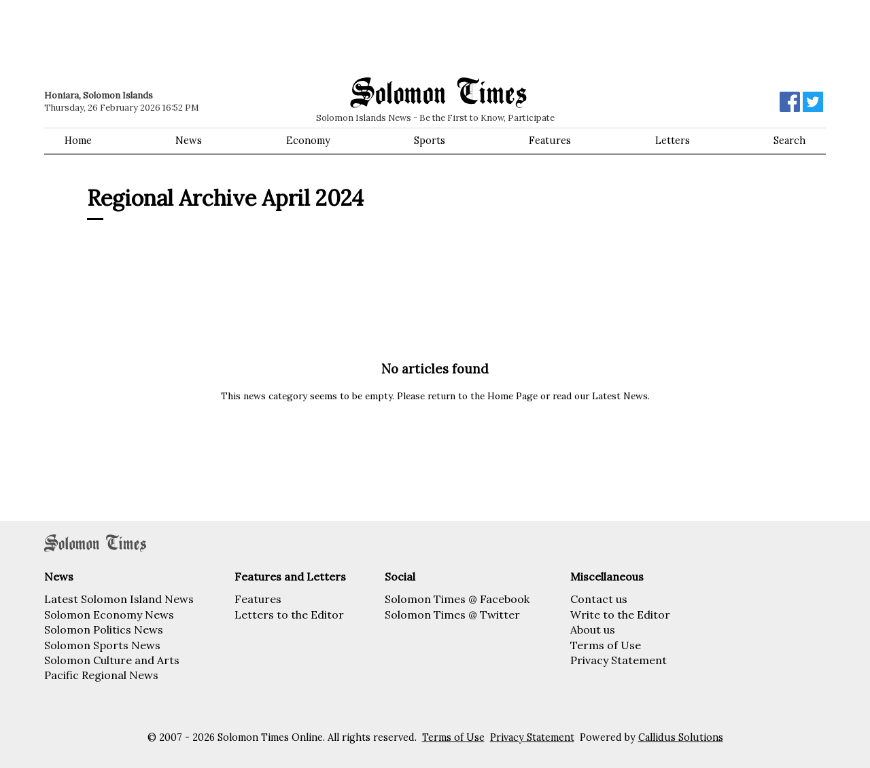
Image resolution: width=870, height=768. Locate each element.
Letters (672, 140)
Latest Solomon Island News (119, 599)
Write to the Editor (620, 614)
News (188, 140)
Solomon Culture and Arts (111, 660)
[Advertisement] (238, 37)
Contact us (598, 599)
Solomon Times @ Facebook (457, 599)
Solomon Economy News (109, 614)
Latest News (620, 396)
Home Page (512, 396)
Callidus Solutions (680, 737)
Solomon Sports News (102, 645)
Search (789, 140)
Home (78, 140)
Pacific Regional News (101, 675)
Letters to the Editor (289, 614)
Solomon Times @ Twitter (452, 614)
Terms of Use (605, 645)
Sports (429, 140)
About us (592, 629)
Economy (308, 140)
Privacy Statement (618, 660)
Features (550, 140)
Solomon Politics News (103, 629)
